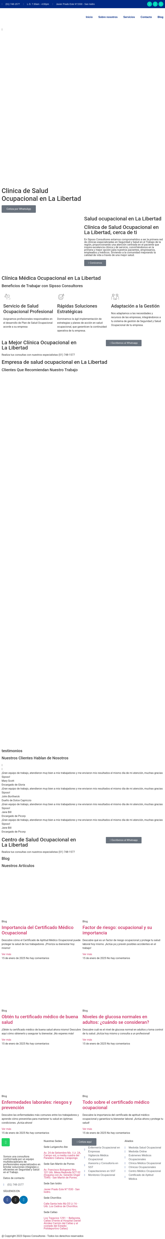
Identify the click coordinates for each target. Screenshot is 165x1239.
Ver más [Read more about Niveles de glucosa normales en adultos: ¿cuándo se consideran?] (87, 1039)
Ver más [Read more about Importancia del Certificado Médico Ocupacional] (6, 954)
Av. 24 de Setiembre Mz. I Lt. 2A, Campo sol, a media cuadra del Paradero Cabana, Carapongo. (62, 1155)
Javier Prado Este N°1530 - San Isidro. (62, 1190)
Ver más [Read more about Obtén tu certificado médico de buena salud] (6, 1039)
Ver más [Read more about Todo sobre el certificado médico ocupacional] (87, 1129)
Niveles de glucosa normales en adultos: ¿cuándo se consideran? (116, 1019)
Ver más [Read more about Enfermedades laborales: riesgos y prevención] (6, 1129)
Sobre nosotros (108, 17)
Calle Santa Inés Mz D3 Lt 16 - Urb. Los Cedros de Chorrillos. (61, 1205)
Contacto (146, 17)
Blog (160, 17)
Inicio (89, 17)
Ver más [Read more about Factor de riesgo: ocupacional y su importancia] (87, 954)
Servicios (129, 17)
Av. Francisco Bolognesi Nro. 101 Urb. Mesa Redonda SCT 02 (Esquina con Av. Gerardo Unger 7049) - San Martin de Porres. (62, 1173)
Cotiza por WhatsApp (19, 208)
